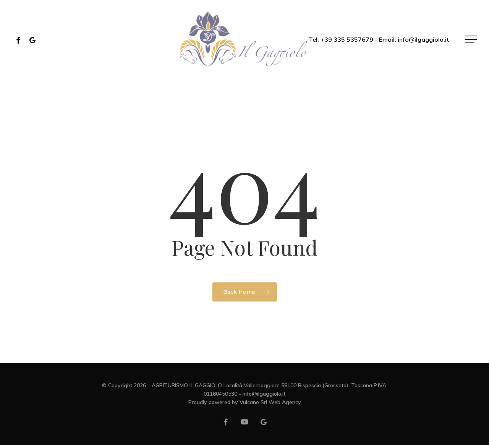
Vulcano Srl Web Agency (270, 402)
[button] (471, 40)
